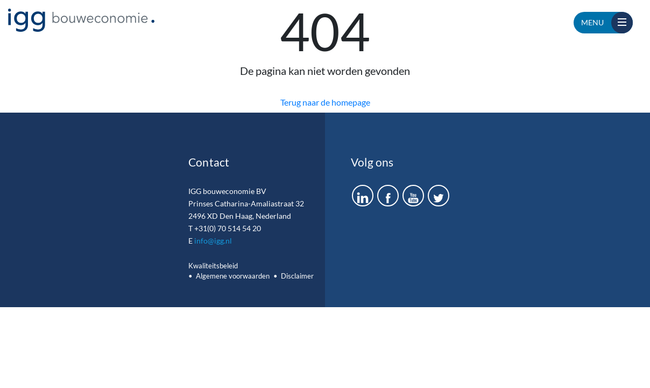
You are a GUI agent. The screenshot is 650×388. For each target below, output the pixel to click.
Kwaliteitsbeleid (213, 265)
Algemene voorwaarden (233, 276)
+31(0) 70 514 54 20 (227, 228)
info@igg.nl (213, 240)
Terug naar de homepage (325, 102)
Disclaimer (297, 276)
